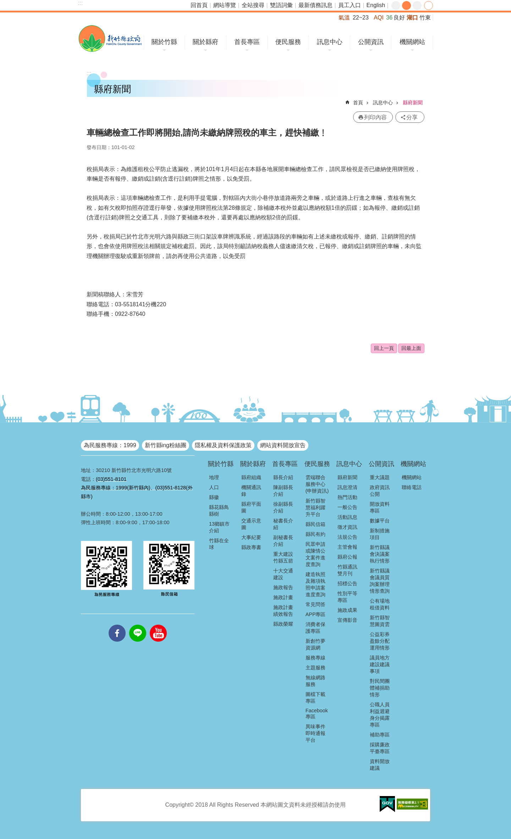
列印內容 (375, 117)
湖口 (412, 18)
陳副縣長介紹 (283, 490)
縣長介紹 (283, 477)
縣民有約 (315, 534)
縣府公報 (347, 557)
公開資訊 (371, 41)
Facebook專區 (317, 713)
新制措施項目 (380, 534)
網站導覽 (224, 5)
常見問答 (315, 604)
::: (80, 3)
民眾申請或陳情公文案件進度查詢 (315, 554)
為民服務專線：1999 (110, 445)
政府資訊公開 (380, 490)
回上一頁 (384, 348)
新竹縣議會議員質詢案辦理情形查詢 (380, 581)
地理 (214, 477)
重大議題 (380, 477)
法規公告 (347, 537)
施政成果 (347, 610)
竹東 (425, 18)
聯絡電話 (412, 487)
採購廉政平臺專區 (380, 748)
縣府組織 (251, 477)
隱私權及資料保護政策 (223, 445)
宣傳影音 (347, 620)
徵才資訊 (347, 527)
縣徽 (214, 497)
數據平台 (380, 520)
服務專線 (315, 657)
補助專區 (380, 734)
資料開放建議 (380, 764)
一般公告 (347, 507)
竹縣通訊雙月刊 (347, 570)
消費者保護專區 (315, 627)
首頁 (358, 102)
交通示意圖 (251, 524)
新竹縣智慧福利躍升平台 (315, 507)
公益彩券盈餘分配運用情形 (380, 641)
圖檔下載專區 (315, 697)
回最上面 (411, 348)
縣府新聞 (413, 102)
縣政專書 (251, 547)
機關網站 (412, 41)
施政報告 (283, 587)
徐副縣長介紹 (283, 507)
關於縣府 (205, 41)
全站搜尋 (253, 5)
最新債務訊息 (315, 5)
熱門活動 (347, 497)
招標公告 (347, 583)
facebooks (117, 624)
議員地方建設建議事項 (380, 664)
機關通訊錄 (251, 490)
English (376, 5)
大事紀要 (251, 537)
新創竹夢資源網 (315, 644)
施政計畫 (283, 597)
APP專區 (316, 614)
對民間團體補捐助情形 (380, 687)
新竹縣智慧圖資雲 (380, 621)
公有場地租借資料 (380, 604)
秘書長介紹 (283, 524)
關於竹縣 (164, 41)
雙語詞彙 (281, 5)
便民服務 (288, 41)
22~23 (361, 18)
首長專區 (247, 41)
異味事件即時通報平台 (315, 733)
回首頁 (199, 5)
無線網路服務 (315, 681)
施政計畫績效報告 (283, 610)
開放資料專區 (380, 507)
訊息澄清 (347, 487)
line (137, 624)
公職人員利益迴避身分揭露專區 (380, 715)
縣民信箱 (315, 524)
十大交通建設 (283, 574)
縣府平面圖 (251, 507)
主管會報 (347, 547)
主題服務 (315, 667)
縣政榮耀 (283, 624)
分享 (428, 5)
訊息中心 (329, 41)
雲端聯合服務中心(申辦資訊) (317, 484)
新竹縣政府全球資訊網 (110, 38)
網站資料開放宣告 (283, 445)
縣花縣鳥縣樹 (219, 510)
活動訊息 (347, 517)
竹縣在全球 (219, 544)
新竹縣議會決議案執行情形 (380, 554)
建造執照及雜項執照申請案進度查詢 (315, 584)
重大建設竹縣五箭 (283, 557)
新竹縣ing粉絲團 (165, 445)
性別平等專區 (347, 597)
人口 (214, 487)
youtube (158, 624)
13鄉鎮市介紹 (219, 527)
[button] (387, 804)
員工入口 (349, 5)
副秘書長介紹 (283, 540)
